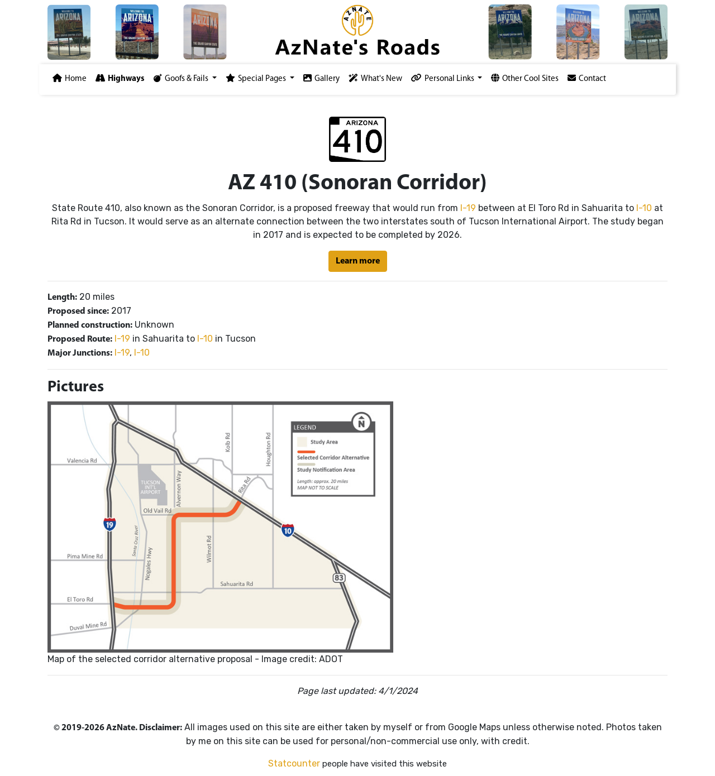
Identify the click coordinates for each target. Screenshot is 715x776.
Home (70, 78)
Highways (120, 78)
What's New (375, 78)
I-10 (644, 208)
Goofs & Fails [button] (182, 78)
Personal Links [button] (443, 78)
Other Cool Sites (525, 78)
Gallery (321, 78)
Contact (587, 78)
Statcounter (294, 763)
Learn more (358, 261)
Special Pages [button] (257, 78)
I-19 (468, 208)
